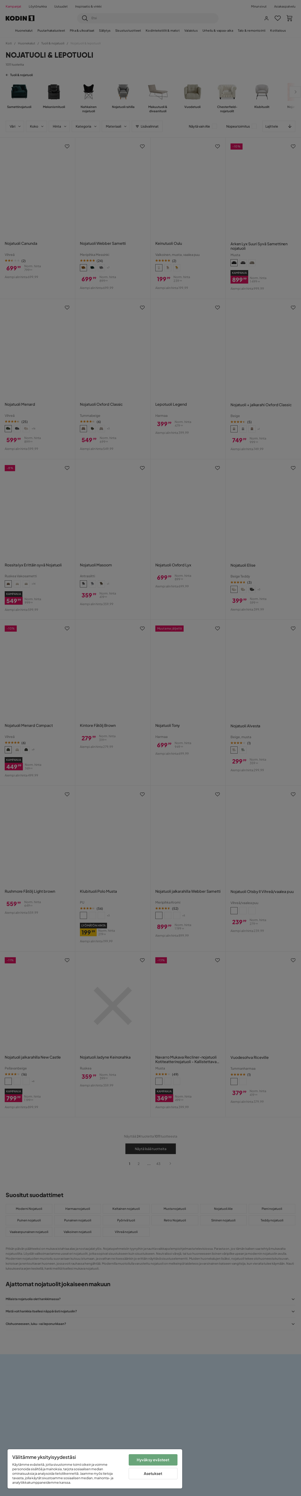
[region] (95, 1468)
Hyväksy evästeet (153, 1459)
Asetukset (153, 1473)
